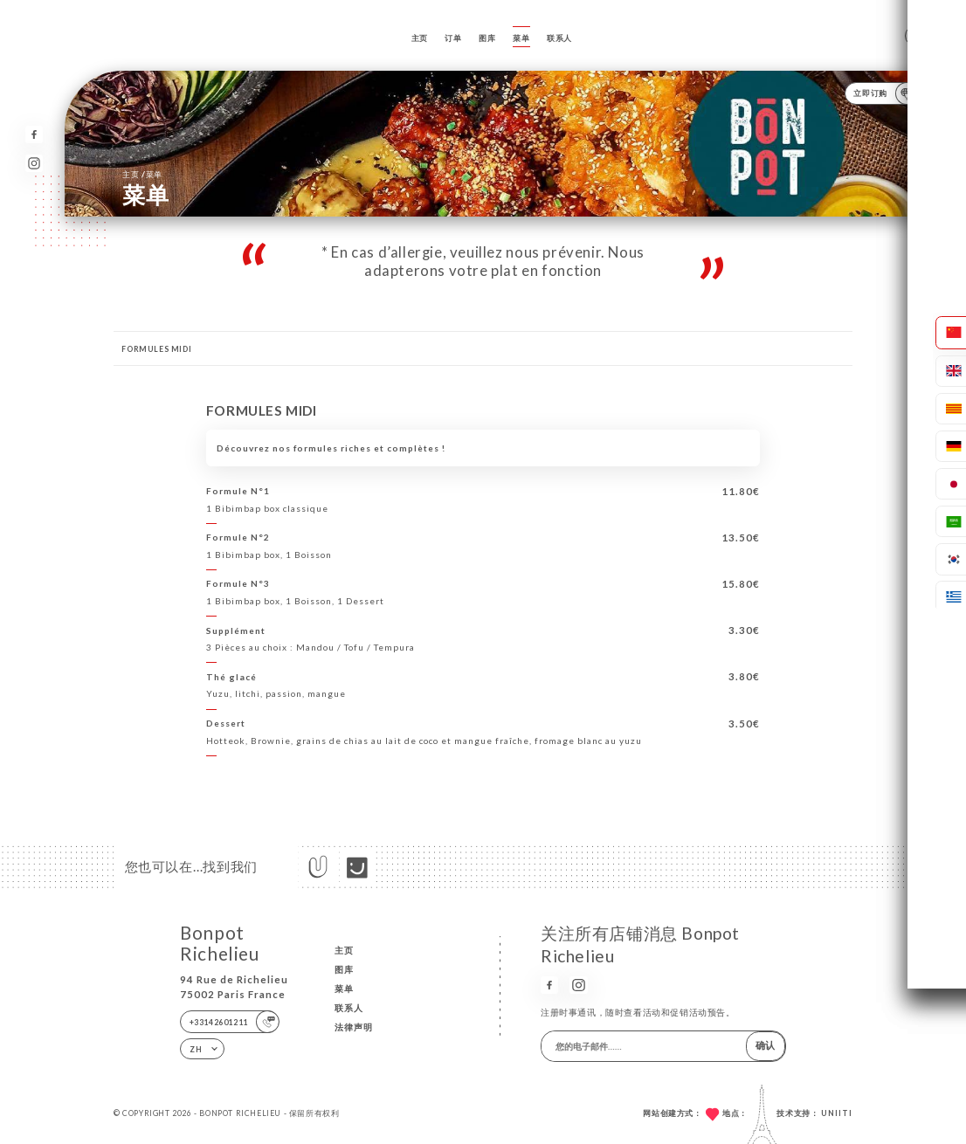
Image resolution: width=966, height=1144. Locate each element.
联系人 (559, 38)
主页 (419, 38)
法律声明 (354, 1027)
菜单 (521, 38)
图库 (487, 38)
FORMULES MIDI (156, 349)
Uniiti (836, 1113)
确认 (765, 1045)
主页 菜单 (142, 174)
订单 (453, 38)
